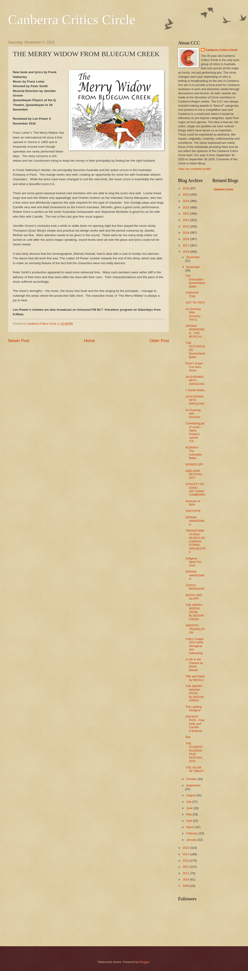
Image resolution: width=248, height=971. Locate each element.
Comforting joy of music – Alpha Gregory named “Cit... (194, 432)
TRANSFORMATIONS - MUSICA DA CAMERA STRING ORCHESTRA (195, 541)
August (191, 795)
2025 (186, 194)
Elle (187, 737)
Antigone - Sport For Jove (193, 562)
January (191, 839)
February (192, 833)
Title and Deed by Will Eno (194, 678)
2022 (186, 213)
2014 (186, 854)
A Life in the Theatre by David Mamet (194, 665)
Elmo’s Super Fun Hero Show (194, 367)
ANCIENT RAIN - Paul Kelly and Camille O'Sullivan (194, 724)
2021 (186, 220)
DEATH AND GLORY (193, 596)
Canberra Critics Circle (71, 19)
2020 (186, 226)
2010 (186, 879)
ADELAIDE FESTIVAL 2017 (193, 474)
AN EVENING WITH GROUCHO (194, 380)
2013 (186, 860)
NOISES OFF (194, 464)
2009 (186, 886)
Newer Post (18, 340)
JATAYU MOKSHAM (194, 587)
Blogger (144, 962)
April (189, 820)
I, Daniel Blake (194, 390)
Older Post (159, 340)
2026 (186, 188)
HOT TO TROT (195, 302)
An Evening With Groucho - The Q (193, 314)
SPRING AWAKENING (194, 521)
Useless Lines (223, 189)
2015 (186, 847)
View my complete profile (194, 169)
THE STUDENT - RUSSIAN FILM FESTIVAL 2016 (194, 752)
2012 (186, 867)
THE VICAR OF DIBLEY (194, 769)
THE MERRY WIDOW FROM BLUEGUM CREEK (194, 612)
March (190, 827)
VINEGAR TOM (192, 294)
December (193, 257)
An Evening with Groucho (193, 413)
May (189, 814)
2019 (186, 232)
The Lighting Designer (193, 708)
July (189, 801)
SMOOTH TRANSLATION (195, 629)
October (191, 779)
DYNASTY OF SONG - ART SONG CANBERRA (195, 489)
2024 (186, 201)
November (193, 267)
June (189, 808)
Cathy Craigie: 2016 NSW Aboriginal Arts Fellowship (194, 646)
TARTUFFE (193, 511)
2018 (186, 239)
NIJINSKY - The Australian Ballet (193, 453)
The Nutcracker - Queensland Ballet (195, 281)
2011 (186, 873)
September (193, 785)
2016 (186, 251)
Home (89, 340)
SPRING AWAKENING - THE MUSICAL (194, 331)
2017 (186, 245)
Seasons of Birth (192, 502)
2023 (186, 207)
